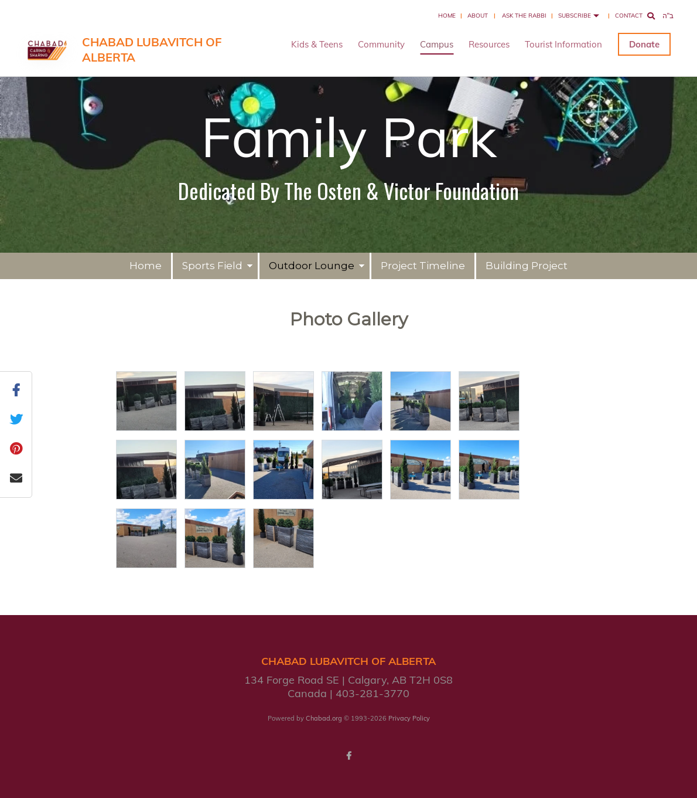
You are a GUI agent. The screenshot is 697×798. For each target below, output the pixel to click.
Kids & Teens (317, 44)
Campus (436, 44)
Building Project (527, 265)
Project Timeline (423, 265)
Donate (644, 44)
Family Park (349, 136)
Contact (629, 15)
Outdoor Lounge (311, 265)
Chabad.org (324, 718)
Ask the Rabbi (524, 15)
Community (381, 44)
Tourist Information (563, 44)
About (477, 15)
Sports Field (212, 265)
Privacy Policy (409, 718)
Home (447, 15)
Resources (489, 44)
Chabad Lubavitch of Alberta (151, 49)
